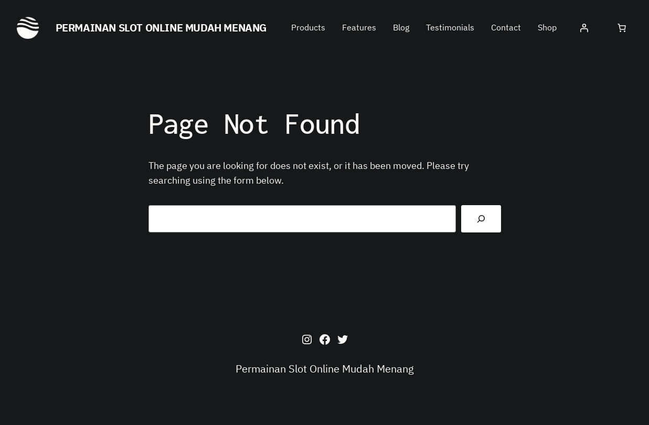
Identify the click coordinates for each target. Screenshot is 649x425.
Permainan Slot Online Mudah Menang (161, 27)
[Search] (481, 218)
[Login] (583, 27)
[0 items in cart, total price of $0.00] (621, 27)
